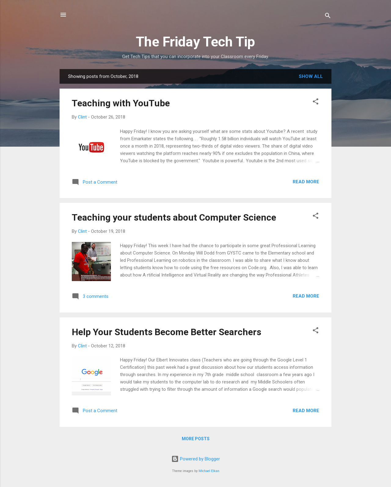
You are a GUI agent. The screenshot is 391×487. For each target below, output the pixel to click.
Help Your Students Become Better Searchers (166, 332)
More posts (196, 438)
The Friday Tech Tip (195, 42)
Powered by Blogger (195, 459)
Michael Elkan (209, 471)
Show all (311, 76)
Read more (306, 182)
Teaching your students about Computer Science (174, 217)
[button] (315, 102)
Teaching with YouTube (121, 103)
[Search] (327, 16)
